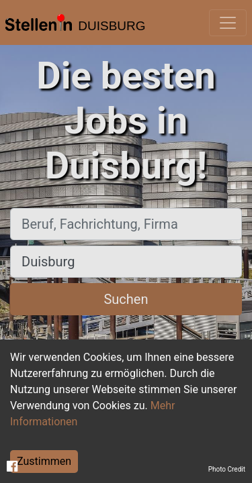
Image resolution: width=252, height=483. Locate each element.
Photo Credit (226, 469)
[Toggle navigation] (228, 22)
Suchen (125, 299)
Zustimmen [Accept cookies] (44, 461)
